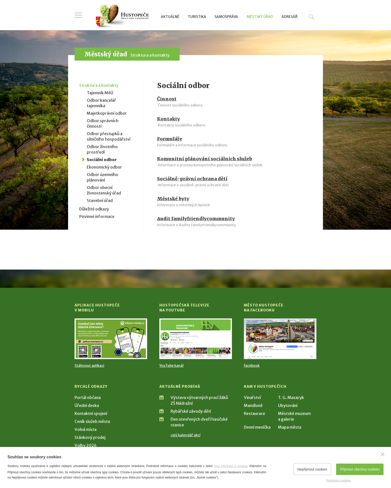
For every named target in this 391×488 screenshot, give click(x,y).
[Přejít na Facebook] (280, 338)
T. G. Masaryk (291, 397)
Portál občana (88, 397)
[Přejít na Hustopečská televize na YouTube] (195, 338)
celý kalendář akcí (185, 435)
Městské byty (173, 198)
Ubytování (287, 405)
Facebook (252, 365)
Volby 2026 (86, 445)
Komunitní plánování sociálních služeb (204, 159)
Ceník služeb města (92, 421)
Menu (78, 15)
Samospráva (226, 16)
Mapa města (289, 427)
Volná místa (86, 429)
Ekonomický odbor (104, 167)
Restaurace (254, 413)
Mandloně (253, 405)
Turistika (197, 16)
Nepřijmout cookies (312, 469)
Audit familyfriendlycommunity (196, 218)
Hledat (311, 17)
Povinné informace (96, 216)
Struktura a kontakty (150, 55)
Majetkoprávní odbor (107, 113)
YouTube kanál (171, 365)
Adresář (289, 16)
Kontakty (168, 119)
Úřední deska (87, 405)
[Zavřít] (382, 454)
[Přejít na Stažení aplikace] (111, 338)
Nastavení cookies (338, 480)
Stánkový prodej (90, 437)
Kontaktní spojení (91, 413)
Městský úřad (260, 16)
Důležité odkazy (94, 208)
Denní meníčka (257, 427)
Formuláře (169, 139)
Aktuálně (170, 16)
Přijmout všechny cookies (360, 469)
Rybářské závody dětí (191, 411)
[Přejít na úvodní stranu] (122, 16)
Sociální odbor (102, 159)
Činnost (167, 99)
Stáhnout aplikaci (89, 365)
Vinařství (252, 397)
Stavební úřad (100, 200)
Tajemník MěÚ (100, 92)
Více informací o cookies (230, 466)
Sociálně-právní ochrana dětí (192, 179)
